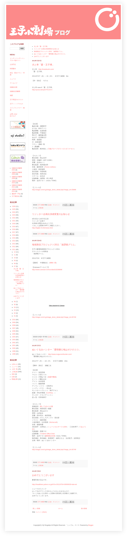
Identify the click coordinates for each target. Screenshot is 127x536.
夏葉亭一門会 (16, 194)
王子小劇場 (41, 205)
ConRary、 (50, 393)
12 (15, 252)
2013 (14, 244)
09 (15, 260)
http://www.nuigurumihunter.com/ (60, 354)
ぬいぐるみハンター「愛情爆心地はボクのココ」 (50, 54)
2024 (14, 212)
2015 (14, 238)
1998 (14, 354)
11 (15, 255)
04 (15, 307)
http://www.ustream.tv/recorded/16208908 (47, 270)
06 (15, 301)
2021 (14, 221)
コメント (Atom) (41, 512)
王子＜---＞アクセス (16, 104)
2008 (14, 325)
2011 (14, 249)
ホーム (60, 508)
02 (15, 313)
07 (15, 266)
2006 (14, 331)
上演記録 (40, 208)
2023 (14, 215)
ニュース (13, 79)
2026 (14, 206)
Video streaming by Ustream (56, 305)
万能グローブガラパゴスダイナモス (61, 149)
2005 (14, 334)
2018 (14, 229)
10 (15, 258)
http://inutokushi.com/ (46, 69)
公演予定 (13, 64)
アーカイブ (13, 83)
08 (15, 263)
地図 (11, 95)
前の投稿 (84, 508)
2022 (14, 218)
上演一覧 (15, 369)
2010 (14, 319)
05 (15, 304)
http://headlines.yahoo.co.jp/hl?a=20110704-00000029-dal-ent (54, 484)
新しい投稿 (36, 508)
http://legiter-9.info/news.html (42, 228)
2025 (14, 209)
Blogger (90, 525)
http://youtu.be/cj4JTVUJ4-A (42, 90)
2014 (14, 241)
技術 (13, 374)
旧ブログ (13, 116)
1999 (14, 351)
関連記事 (15, 379)
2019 (14, 226)
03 (15, 310)
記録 (13, 377)
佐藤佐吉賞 (13, 87)
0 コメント (56, 205)
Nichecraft (53, 422)
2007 (14, 328)
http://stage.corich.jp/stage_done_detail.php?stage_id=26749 (54, 317)
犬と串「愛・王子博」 (41, 46)
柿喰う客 (53, 263)
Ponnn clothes (50, 167)
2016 (14, 235)
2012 (14, 246)
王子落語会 (15, 196)
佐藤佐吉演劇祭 (15, 91)
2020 (14, 223)
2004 (14, 337)
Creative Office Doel (47, 434)
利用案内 (13, 69)
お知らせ (15, 364)
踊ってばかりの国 (46, 406)
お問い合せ (13, 114)
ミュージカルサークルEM (57, 427)
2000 (14, 348)
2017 (14, 232)
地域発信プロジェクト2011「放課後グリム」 (49, 51)
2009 (14, 322)
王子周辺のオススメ (16, 99)
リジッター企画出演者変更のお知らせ (46, 49)
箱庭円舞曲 (52, 377)
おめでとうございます (41, 56)
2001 (14, 345)
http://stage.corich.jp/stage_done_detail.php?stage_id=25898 (54, 190)
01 (15, 316)
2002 (14, 342)
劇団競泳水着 (50, 436)
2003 (14, 340)
